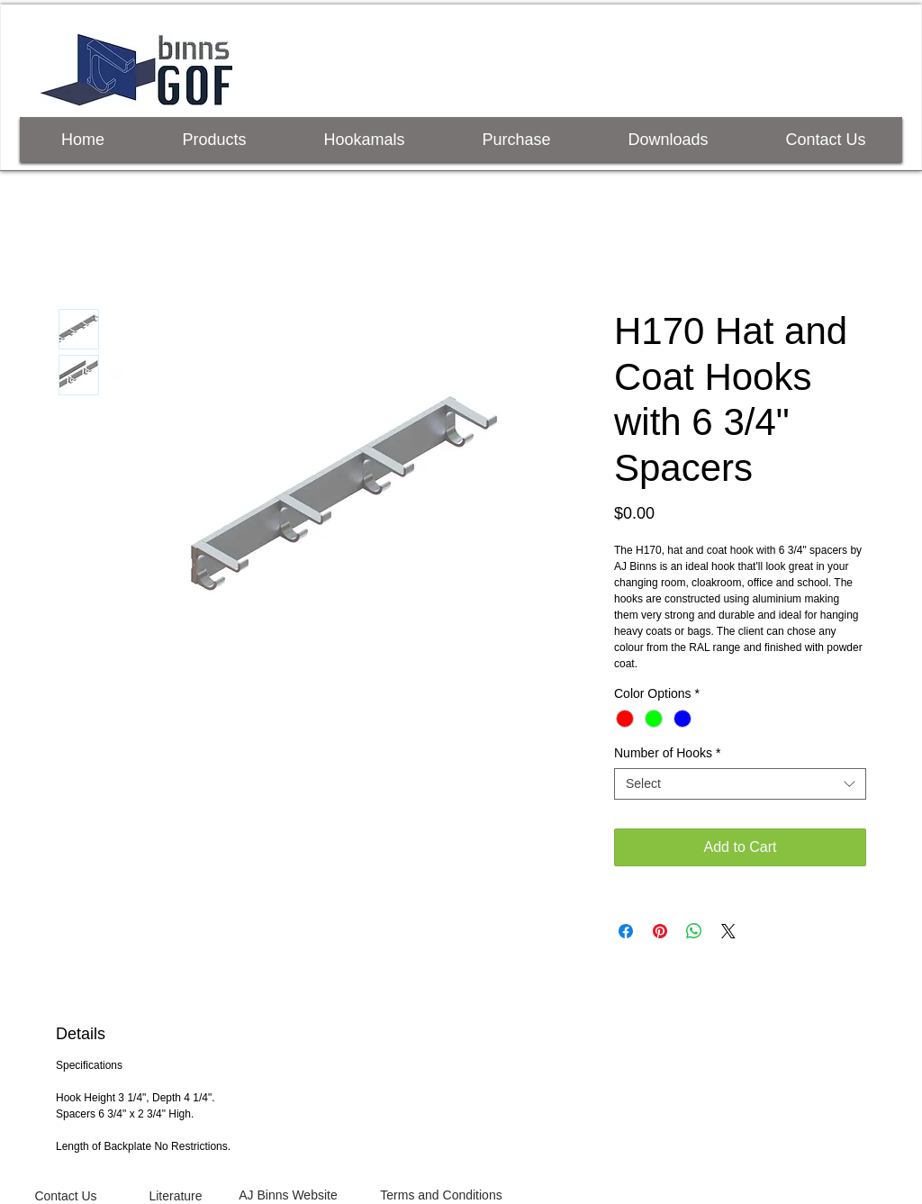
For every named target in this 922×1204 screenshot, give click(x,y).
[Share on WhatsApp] (694, 931)
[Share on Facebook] (626, 931)
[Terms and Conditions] (441, 1194)
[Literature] (175, 1196)
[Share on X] (728, 931)
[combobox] (740, 784)
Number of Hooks (667, 753)
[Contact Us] (65, 1196)
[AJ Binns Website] (288, 1194)
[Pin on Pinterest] (660, 931)
